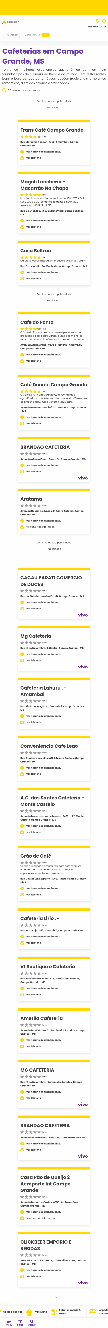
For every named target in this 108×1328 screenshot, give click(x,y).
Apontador (12, 34)
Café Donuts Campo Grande (53, 384)
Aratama (31, 499)
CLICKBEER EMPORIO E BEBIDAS (45, 1245)
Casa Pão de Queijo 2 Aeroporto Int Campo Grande (45, 1184)
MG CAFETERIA (37, 1070)
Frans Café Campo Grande (51, 130)
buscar (32, 1323)
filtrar (20, 1323)
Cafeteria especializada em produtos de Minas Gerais (52, 260)
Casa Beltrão (35, 250)
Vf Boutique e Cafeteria (47, 966)
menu (9, 1323)
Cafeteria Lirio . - (40, 918)
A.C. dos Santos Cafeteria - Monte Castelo (52, 801)
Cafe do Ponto (36, 322)
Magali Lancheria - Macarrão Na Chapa (44, 184)
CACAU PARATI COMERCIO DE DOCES (51, 580)
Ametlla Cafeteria (41, 1018)
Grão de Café (35, 856)
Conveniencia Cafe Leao (49, 746)
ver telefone (33, 158)
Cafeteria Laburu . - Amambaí (43, 691)
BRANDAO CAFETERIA (45, 447)
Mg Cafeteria (35, 636)
